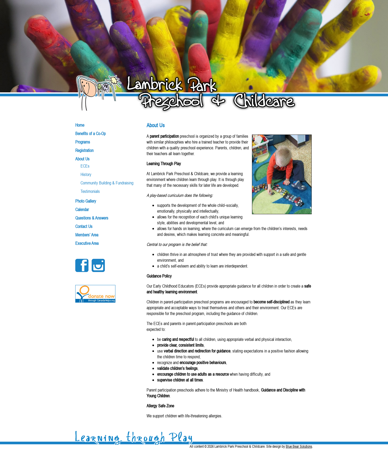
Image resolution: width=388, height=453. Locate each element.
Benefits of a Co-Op (90, 133)
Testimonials (90, 191)
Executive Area (87, 243)
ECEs (85, 166)
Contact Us (83, 226)
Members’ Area (86, 235)
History (86, 174)
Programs (82, 142)
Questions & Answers (91, 218)
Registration (84, 150)
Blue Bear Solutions (299, 446)
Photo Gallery (85, 201)
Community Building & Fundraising (107, 183)
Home (79, 125)
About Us (82, 159)
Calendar (82, 209)
